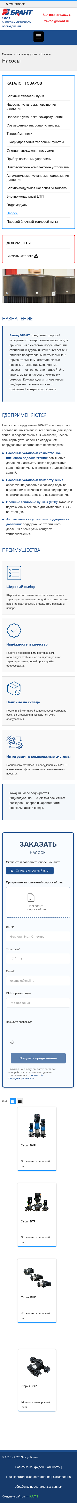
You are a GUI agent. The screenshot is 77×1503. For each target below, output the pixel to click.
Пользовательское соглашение (28, 1476)
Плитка (12, 1101)
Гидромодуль (17, 205)
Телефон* (13, 949)
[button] (38, 902)
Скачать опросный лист (29, 870)
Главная (7, 54)
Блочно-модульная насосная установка (37, 188)
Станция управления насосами (30, 150)
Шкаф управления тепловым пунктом (35, 142)
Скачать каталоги (22, 256)
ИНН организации (18, 993)
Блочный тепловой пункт (25, 96)
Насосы (12, 213)
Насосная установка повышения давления (31, 106)
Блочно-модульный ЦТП (25, 196)
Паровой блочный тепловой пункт (32, 221)
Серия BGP (29, 1386)
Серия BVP (28, 1145)
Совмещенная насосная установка (33, 125)
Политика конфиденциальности (37, 1467)
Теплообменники (19, 133)
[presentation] (37, 1033)
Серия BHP (28, 1297)
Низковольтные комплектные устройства (38, 167)
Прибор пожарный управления (30, 159)
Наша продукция (26, 54)
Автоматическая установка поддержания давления (38, 177)
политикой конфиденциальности (25, 1077)
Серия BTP (28, 1221)
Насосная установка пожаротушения (35, 117)
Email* (10, 971)
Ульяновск (15, 4)
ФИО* (10, 927)
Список (19, 1101)
